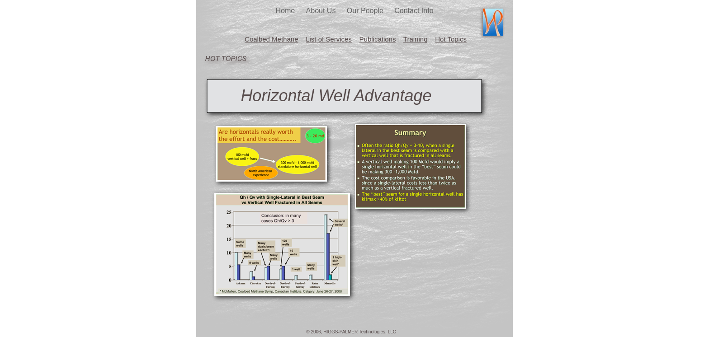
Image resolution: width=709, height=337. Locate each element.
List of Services (329, 39)
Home (286, 10)
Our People (366, 10)
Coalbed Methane (271, 39)
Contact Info (413, 10)
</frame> (412, 166)
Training (415, 39)
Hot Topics (451, 39)
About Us (322, 10)
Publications (377, 39)
